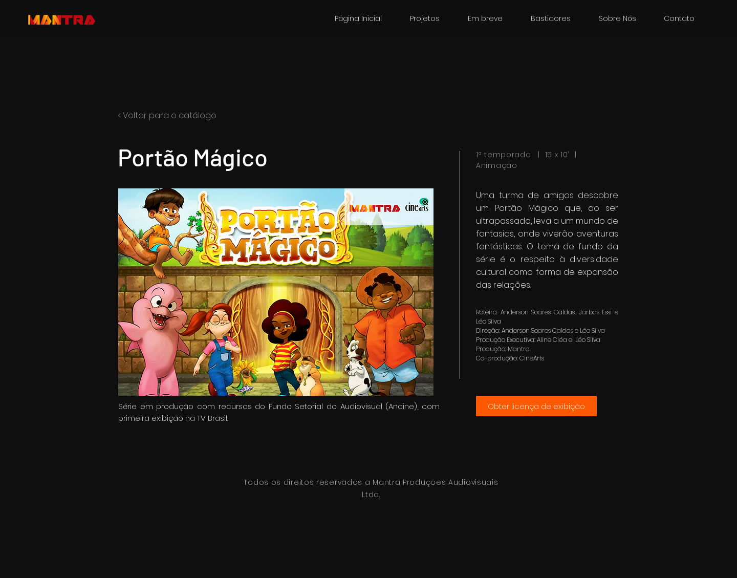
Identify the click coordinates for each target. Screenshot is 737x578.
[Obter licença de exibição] (536, 406)
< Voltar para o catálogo (167, 115)
